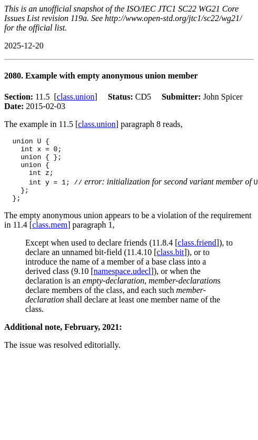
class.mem (49, 235)
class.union (76, 96)
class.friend (197, 253)
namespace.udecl (122, 282)
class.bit (170, 263)
